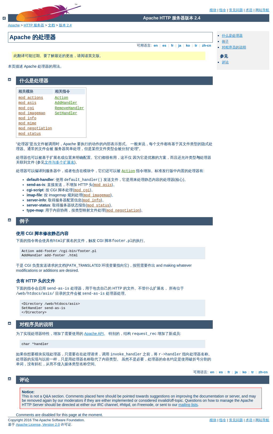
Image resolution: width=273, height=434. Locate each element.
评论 (225, 62)
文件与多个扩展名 (59, 162)
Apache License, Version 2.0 (38, 425)
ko (188, 45)
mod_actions (30, 98)
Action (61, 98)
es (164, 45)
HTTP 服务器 (34, 25)
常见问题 (236, 10)
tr (196, 45)
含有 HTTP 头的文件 (35, 281)
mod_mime (27, 123)
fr (172, 45)
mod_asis (27, 103)
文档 (51, 25)
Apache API (94, 333)
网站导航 (262, 10)
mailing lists (188, 405)
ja (179, 45)
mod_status (29, 134)
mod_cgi (26, 108)
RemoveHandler (69, 108)
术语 (249, 10)
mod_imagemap (31, 113)
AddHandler (66, 103)
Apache (14, 25)
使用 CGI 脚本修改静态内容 (42, 233)
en (156, 45)
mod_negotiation (35, 128)
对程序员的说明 (234, 47)
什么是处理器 (232, 36)
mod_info (27, 118)
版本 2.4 (65, 25)
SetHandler (66, 113)
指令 (222, 10)
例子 (225, 41)
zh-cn (206, 45)
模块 (213, 10)
